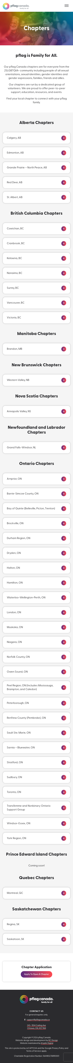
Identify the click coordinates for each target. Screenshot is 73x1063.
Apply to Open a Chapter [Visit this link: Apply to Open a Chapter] (36, 974)
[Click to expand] (63, 138)
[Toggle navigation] (66, 6)
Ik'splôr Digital (47, 1043)
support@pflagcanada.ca (38, 1020)
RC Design (53, 1041)
